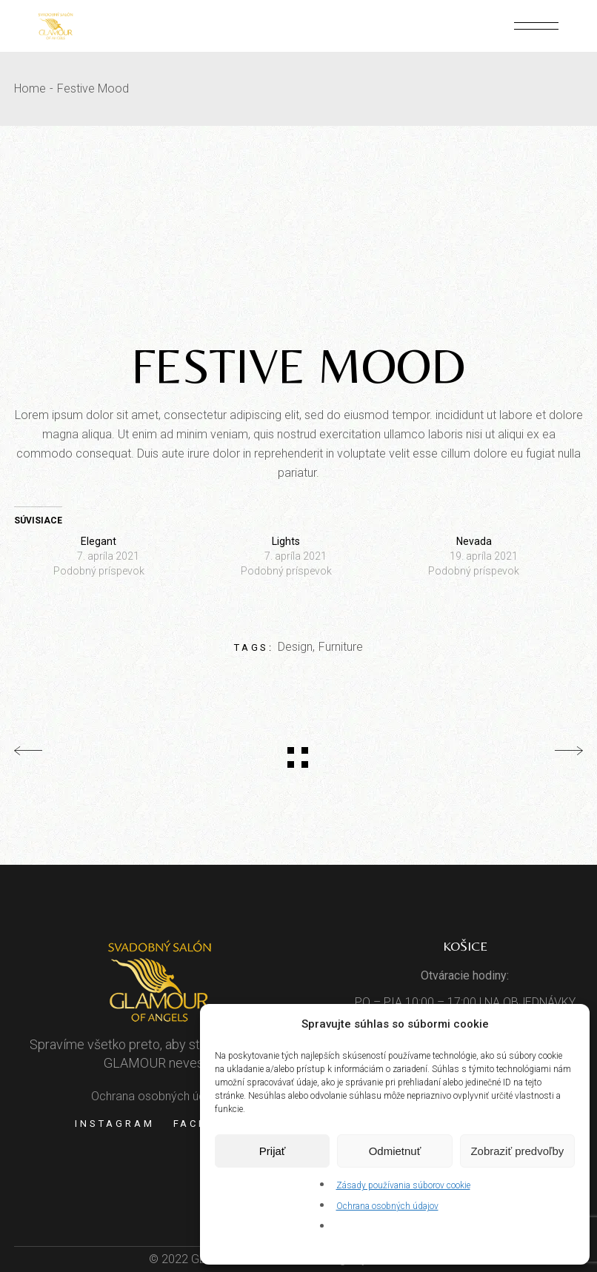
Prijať (272, 1151)
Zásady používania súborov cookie (403, 1185)
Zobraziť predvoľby (517, 1151)
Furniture (340, 647)
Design (295, 647)
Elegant (98, 541)
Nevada (474, 541)
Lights (286, 541)
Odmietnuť (395, 1151)
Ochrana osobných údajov (387, 1206)
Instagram (114, 1123)
